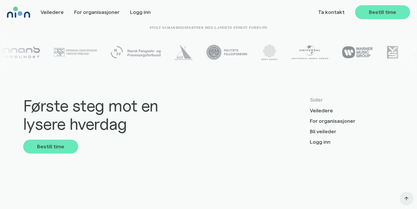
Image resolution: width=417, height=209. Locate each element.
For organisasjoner (97, 12)
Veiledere (52, 12)
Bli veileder (323, 131)
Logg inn (140, 12)
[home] (18, 12)
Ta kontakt (331, 12)
